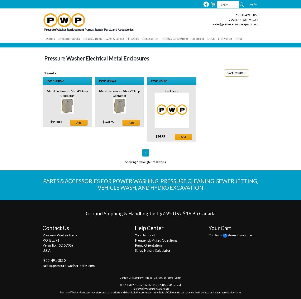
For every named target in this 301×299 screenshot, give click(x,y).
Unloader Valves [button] (69, 38)
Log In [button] (253, 4)
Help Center (149, 228)
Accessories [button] (150, 38)
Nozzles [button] (133, 38)
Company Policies (142, 277)
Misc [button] (239, 38)
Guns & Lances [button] (115, 38)
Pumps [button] (50, 38)
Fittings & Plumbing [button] (175, 38)
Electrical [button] (197, 38)
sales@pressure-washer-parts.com (235, 24)
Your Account (145, 235)
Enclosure (171, 91)
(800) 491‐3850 (54, 260)
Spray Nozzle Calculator (152, 250)
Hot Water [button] (225, 38)
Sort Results (235, 73)
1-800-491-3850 (247, 15)
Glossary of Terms (163, 277)
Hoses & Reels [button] (92, 38)
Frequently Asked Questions (156, 240)
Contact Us (125, 277)
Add (78, 122)
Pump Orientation (148, 245)
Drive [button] (211, 38)
